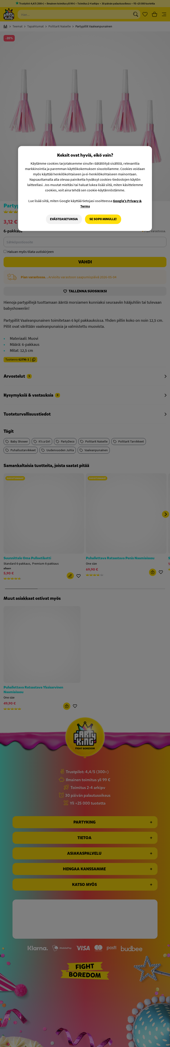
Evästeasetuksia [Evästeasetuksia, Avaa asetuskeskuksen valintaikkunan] (64, 219)
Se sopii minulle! (103, 219)
